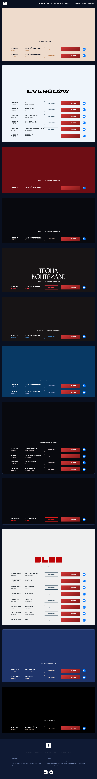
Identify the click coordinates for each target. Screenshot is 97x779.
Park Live (49, 3)
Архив (66, 3)
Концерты (42, 3)
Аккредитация (58, 3)
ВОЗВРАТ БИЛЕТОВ (77, 4)
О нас (84, 3)
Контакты (91, 3)
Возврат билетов (50, 752)
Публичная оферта (65, 752)
